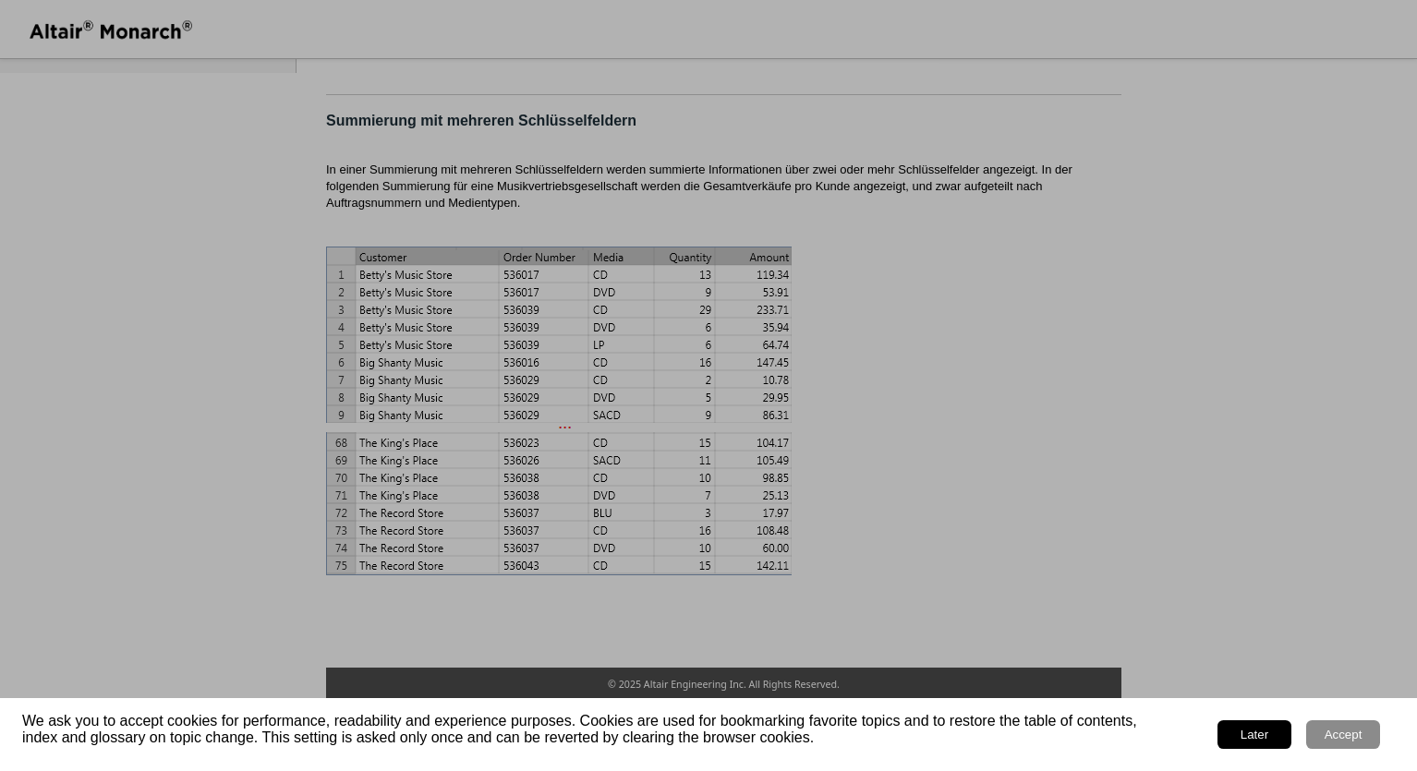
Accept (1343, 734)
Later (1254, 734)
